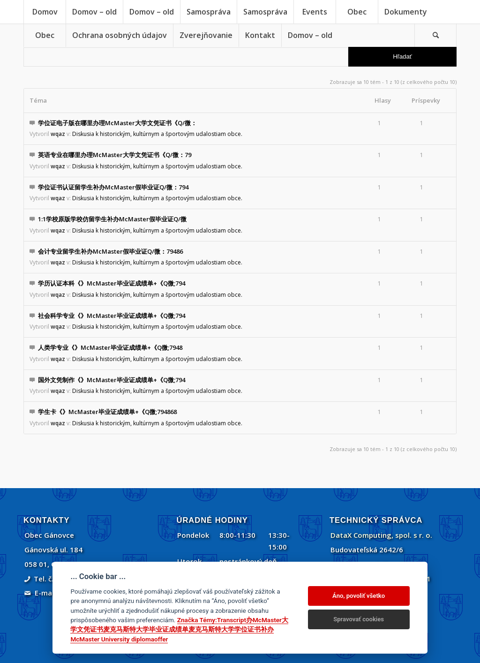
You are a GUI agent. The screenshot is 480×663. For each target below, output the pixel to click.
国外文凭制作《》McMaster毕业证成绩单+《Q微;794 (111, 380)
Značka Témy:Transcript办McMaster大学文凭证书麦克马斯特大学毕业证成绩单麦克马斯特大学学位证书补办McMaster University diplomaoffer (179, 629)
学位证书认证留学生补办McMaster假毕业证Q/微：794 (113, 187)
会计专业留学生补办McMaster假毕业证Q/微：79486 (110, 251)
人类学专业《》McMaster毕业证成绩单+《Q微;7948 (110, 347)
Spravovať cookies (358, 619)
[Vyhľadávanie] (435, 35)
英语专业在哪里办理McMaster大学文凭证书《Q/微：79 (114, 155)
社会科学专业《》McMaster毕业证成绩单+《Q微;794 (111, 315)
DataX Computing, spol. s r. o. (381, 535)
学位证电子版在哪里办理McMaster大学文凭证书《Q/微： (117, 123)
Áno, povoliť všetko (358, 595)
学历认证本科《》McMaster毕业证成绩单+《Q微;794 (111, 283)
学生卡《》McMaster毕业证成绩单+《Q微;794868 (107, 411)
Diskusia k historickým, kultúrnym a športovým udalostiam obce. (157, 134)
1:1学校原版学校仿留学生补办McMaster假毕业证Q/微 (112, 219)
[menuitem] (44, 11)
